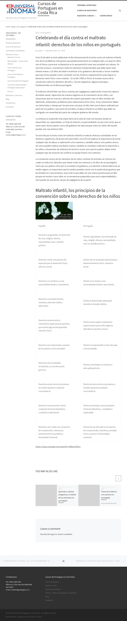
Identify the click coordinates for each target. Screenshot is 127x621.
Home (8, 27)
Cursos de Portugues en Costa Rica (26, 613)
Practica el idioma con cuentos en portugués (109, 494)
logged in (53, 534)
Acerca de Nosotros (13, 47)
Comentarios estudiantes (15, 50)
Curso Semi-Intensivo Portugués (15, 75)
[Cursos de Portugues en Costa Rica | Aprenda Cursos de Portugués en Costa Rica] (21, 8)
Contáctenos (10, 103)
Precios (10, 91)
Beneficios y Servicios (14, 95)
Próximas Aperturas (13, 43)
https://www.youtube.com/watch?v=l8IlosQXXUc (58, 446)
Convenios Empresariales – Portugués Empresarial (18, 86)
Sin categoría (21, 27)
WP (15, 617)
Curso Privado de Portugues (18, 81)
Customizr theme (36, 617)
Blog (13, 27)
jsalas (40, 51)
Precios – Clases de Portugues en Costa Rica (61, 593)
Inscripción (10, 107)
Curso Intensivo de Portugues (14, 69)
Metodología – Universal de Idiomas (18, 62)
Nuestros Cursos (12, 54)
